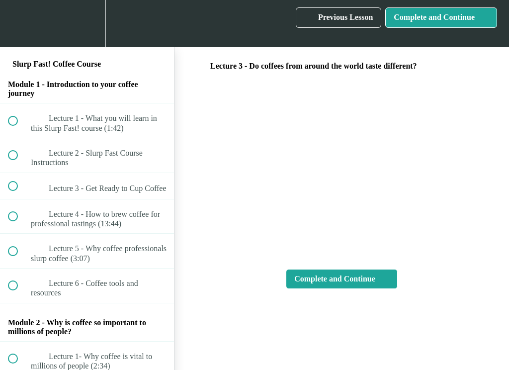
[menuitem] (87, 23)
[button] (18, 23)
